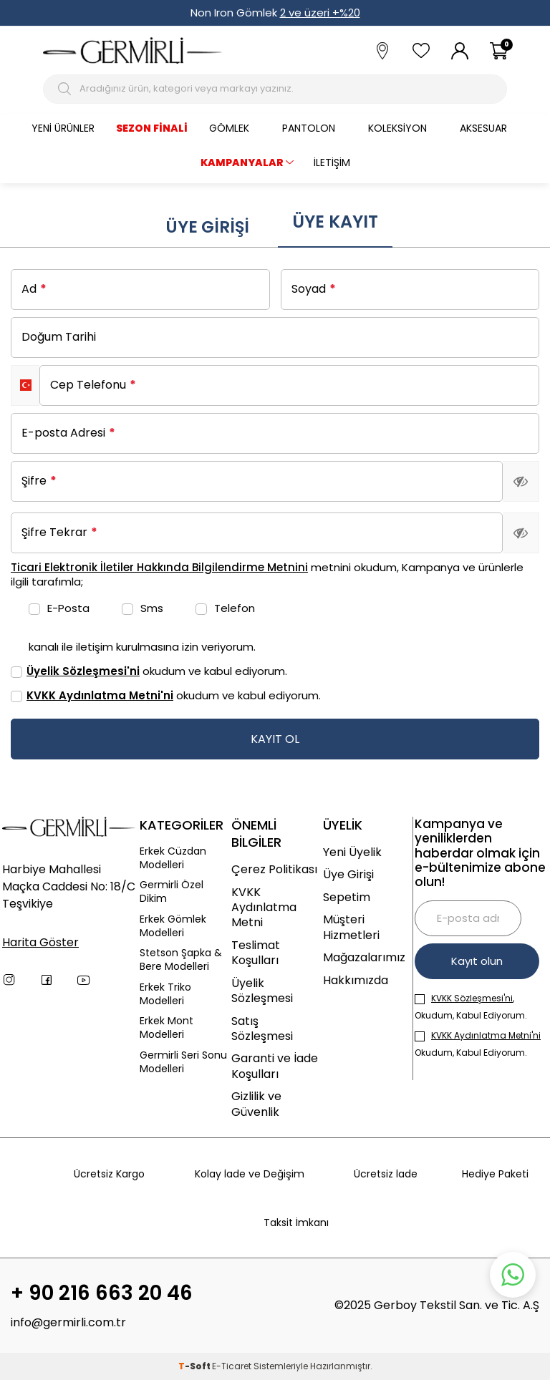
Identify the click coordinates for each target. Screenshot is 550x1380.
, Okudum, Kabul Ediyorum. (471, 1006)
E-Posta (59, 608)
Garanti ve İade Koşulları (274, 1066)
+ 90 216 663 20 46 (102, 1293)
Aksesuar (483, 128)
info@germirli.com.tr (68, 1322)
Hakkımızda (355, 980)
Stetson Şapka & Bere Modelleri (181, 959)
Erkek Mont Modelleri (166, 1027)
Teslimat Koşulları (255, 953)
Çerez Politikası (274, 869)
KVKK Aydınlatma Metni (263, 907)
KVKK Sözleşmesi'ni (472, 998)
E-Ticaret (231, 1366)
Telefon (225, 608)
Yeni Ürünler (63, 128)
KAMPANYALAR (242, 162)
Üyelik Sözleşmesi (262, 991)
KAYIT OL (275, 739)
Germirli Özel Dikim (171, 891)
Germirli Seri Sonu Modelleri (183, 1062)
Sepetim (346, 897)
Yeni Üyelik (352, 852)
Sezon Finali (152, 128)
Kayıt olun (477, 960)
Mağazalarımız (364, 957)
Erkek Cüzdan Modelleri (173, 858)
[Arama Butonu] (66, 88)
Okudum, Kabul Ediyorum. (478, 1044)
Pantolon (308, 128)
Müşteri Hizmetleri (351, 927)
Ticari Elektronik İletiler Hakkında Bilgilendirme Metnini (159, 567)
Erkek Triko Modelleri (165, 994)
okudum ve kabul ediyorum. (149, 671)
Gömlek (229, 128)
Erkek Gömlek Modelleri (173, 926)
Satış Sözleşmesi (262, 1029)
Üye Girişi (207, 227)
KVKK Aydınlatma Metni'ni (99, 695)
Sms (142, 608)
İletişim (332, 162)
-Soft (195, 1366)
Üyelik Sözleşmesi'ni (83, 671)
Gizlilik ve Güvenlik (256, 1104)
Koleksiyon (397, 128)
